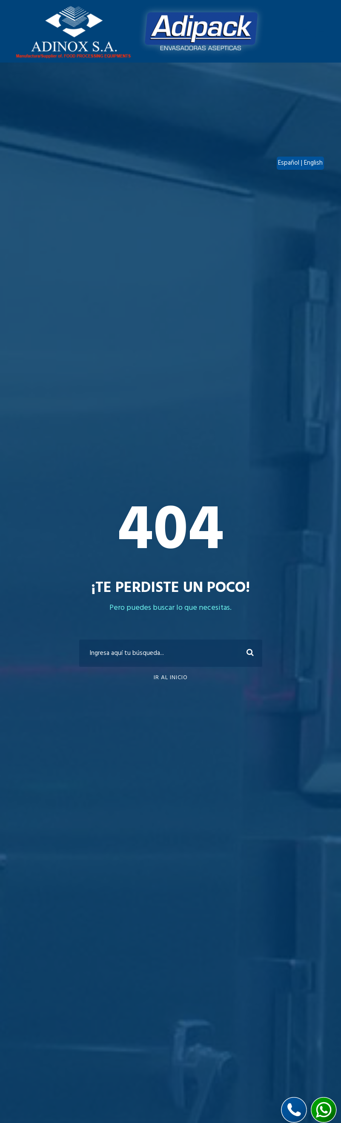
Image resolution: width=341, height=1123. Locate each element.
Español (289, 163)
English (313, 163)
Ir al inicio (171, 678)
